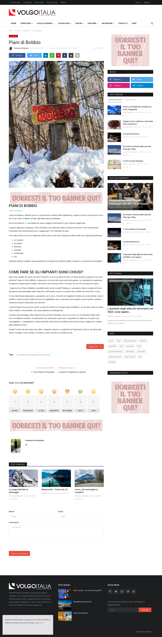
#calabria (143, 341)
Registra (147, 2)
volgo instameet (115, 357)
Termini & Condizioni (143, 632)
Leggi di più (95, 346)
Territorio (18, 31)
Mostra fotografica (81, 613)
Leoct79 (44, 493)
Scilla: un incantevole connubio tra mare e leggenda (137, 108)
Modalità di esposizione (83, 602)
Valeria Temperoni (129, 164)
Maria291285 (127, 127)
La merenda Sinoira (131, 134)
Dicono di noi (39, 2)
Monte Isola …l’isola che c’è (54, 489)
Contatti (123, 23)
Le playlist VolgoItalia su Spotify (72, 372)
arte (140, 357)
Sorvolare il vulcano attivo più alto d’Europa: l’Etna (137, 147)
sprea (111, 341)
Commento (14, 522)
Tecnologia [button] (64, 23)
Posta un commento (19, 553)
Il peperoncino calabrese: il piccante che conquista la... (138, 122)
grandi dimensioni (115, 351)
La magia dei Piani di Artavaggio (18, 491)
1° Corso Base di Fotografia (42, 372)
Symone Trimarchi (115, 207)
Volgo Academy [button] (45, 23)
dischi (139, 346)
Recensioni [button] (108, 23)
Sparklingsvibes (128, 112)
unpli (118, 341)
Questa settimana (115, 99)
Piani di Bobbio (15, 211)
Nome (11, 511)
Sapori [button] (79, 23)
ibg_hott (126, 137)
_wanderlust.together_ (131, 152)
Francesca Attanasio (19, 48)
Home (13, 23)
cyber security (130, 357)
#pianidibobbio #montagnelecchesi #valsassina (33, 355)
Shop (134, 23)
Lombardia (26, 31)
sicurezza (129, 346)
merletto (112, 362)
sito (25, 223)
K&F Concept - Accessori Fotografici (88, 590)
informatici (130, 351)
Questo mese (130, 99)
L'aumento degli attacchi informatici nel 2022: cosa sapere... (138, 255)
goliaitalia (112, 346)
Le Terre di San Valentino (133, 161)
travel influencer (130, 341)
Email (60, 511)
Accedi (137, 2)
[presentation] (28, 544)
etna (121, 346)
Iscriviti (145, 610)
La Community (15, 2)
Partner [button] (93, 23)
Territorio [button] (26, 23)
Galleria (63, 2)
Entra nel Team (52, 2)
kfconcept (141, 351)
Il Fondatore (27, 2)
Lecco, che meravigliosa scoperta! (86, 491)
